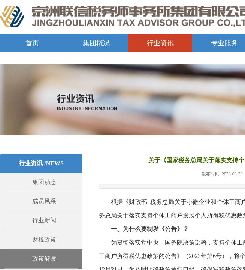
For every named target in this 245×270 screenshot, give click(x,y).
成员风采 (44, 201)
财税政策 (44, 239)
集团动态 (44, 182)
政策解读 (44, 258)
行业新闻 (44, 220)
